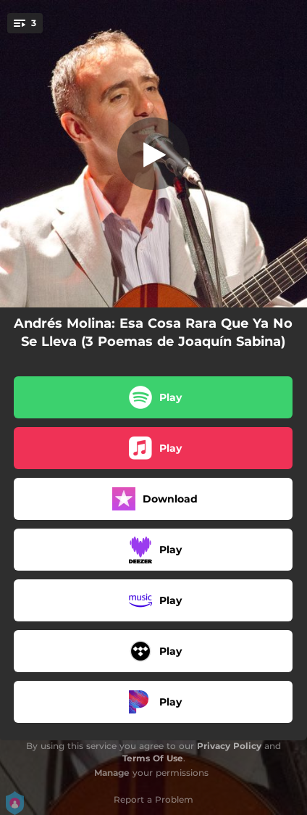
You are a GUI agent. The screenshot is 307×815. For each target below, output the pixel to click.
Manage (112, 772)
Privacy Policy (229, 745)
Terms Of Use (152, 758)
